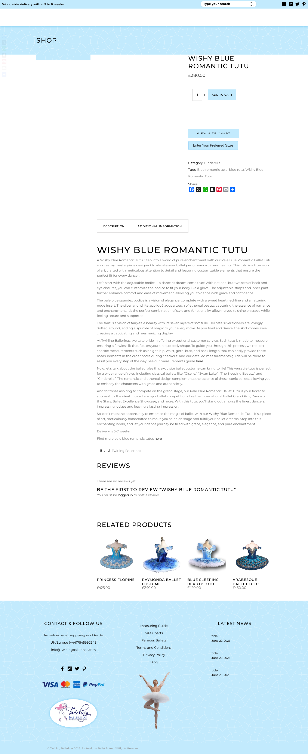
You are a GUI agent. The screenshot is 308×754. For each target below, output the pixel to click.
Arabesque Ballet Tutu (246, 582)
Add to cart (222, 94)
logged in (125, 495)
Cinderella (212, 163)
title (215, 636)
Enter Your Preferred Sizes (213, 145)
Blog (154, 662)
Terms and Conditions (153, 648)
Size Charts (154, 633)
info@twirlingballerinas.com (73, 650)
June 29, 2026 (221, 640)
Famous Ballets (154, 640)
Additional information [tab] (160, 226)
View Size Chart (214, 133)
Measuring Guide (154, 626)
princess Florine (116, 580)
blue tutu (236, 170)
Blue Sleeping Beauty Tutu (203, 582)
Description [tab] (114, 226)
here (199, 361)
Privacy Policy (154, 655)
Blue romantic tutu (212, 170)
